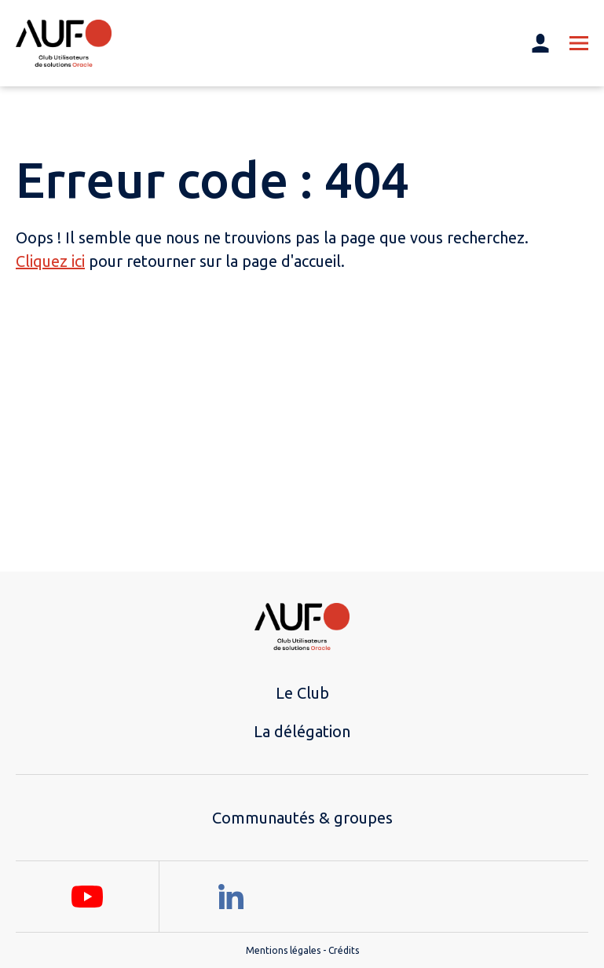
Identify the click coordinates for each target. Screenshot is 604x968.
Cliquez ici (50, 261)
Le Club (302, 693)
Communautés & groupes (302, 818)
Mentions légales (283, 950)
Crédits (343, 950)
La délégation (302, 731)
